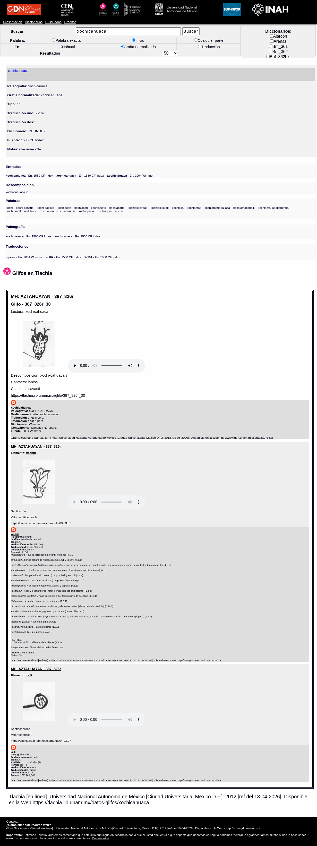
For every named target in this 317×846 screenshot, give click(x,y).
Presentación (12, 22)
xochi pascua (24, 207)
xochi (9, 207)
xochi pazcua (45, 207)
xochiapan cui (66, 211)
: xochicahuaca (35, 311)
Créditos (70, 22)
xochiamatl (194, 207)
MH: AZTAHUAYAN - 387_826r (42, 296)
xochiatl (120, 211)
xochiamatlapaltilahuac (22, 211)
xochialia (178, 207)
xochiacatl (81, 207)
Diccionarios (34, 22)
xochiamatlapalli (244, 207)
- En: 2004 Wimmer (130, 175)
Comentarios (100, 838)
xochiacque (116, 207)
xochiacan (64, 207)
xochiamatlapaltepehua (273, 207)
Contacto (12, 821)
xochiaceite (98, 207)
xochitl (31, 452)
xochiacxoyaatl (137, 207)
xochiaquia (104, 211)
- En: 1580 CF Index (29, 175)
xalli (29, 675)
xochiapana (86, 211)
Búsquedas (53, 22)
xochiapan (47, 211)
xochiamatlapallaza (217, 207)
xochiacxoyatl (160, 207)
